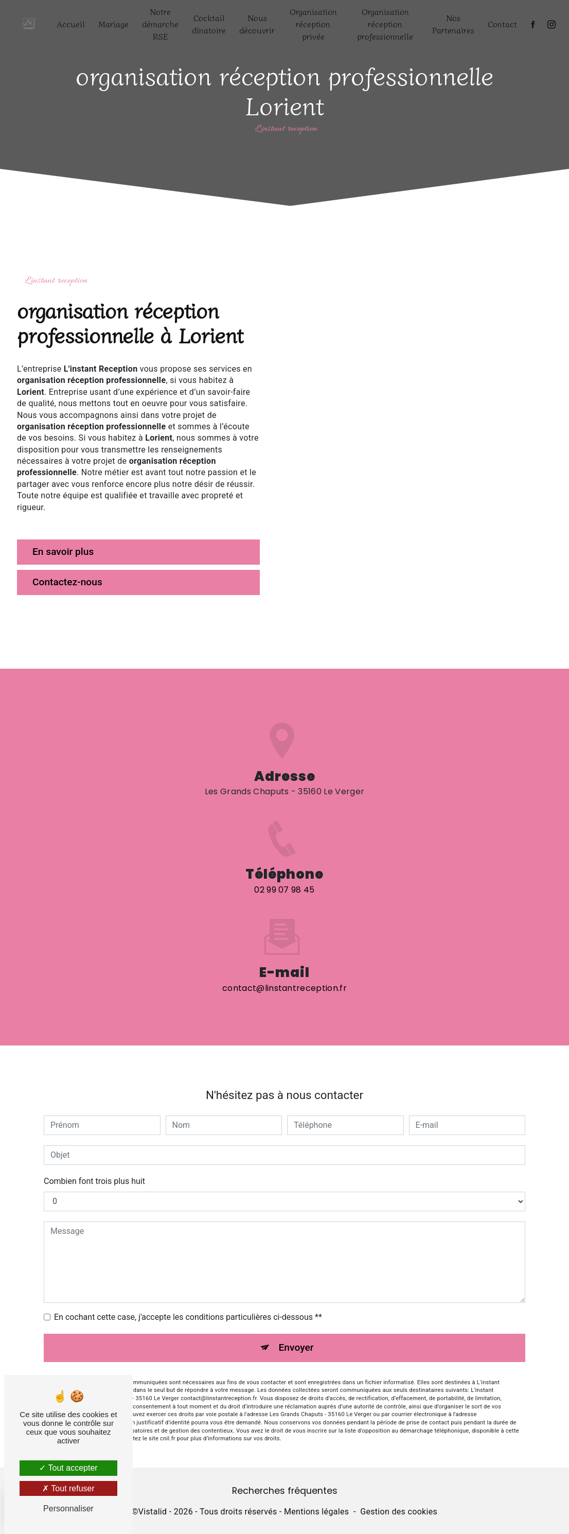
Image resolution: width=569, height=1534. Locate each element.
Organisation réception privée (313, 23)
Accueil (71, 24)
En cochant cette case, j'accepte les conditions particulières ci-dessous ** (188, 1316)
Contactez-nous (67, 582)
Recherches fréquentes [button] (284, 1491)
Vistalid (152, 1511)
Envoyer (296, 1346)
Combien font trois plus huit (94, 1180)
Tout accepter (68, 1467)
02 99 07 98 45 (284, 891)
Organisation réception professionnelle (385, 23)
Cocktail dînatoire (209, 23)
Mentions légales (316, 1511)
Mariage (113, 24)
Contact (502, 24)
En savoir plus (63, 551)
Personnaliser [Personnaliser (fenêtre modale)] (68, 1508)
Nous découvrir (257, 23)
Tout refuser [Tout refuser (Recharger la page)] (68, 1488)
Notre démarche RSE (160, 23)
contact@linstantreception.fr (284, 986)
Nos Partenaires (453, 23)
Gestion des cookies (398, 1511)
